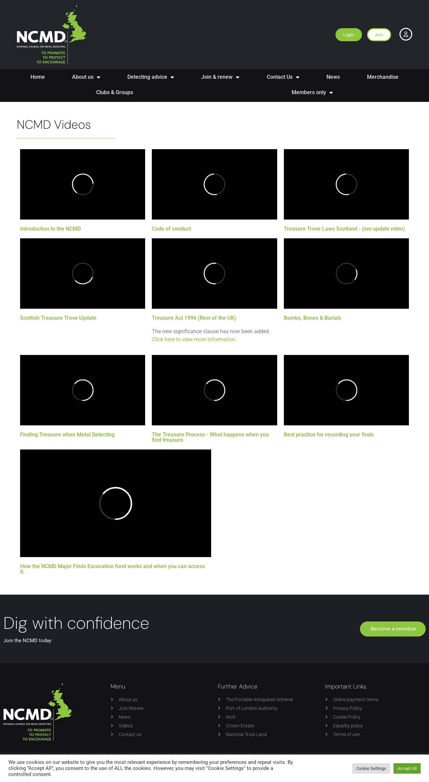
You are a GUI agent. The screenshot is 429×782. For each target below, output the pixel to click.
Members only (312, 92)
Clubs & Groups (114, 92)
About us (86, 77)
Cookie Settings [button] (371, 768)
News (333, 77)
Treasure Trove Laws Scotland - (344, 229)
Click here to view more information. (194, 339)
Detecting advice (150, 77)
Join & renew (220, 77)
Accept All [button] (407, 768)
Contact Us (283, 77)
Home (37, 77)
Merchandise (383, 77)
